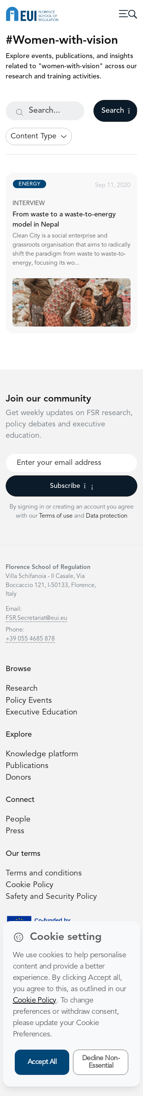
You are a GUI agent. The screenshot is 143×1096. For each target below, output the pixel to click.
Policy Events (29, 701)
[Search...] (45, 110)
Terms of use (56, 516)
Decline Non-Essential (101, 1062)
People (18, 819)
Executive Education (42, 712)
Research (22, 689)
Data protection (106, 516)
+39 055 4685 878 (30, 639)
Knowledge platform (42, 754)
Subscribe (71, 486)
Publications (27, 766)
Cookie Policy (29, 885)
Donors (18, 778)
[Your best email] (71, 463)
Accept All (42, 1062)
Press (15, 831)
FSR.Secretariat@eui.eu (36, 618)
